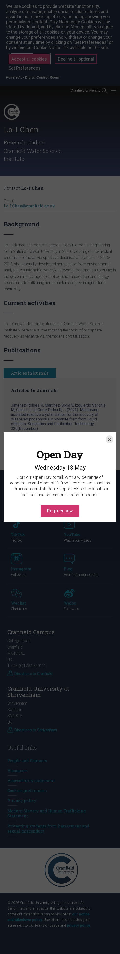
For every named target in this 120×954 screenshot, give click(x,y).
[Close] (109, 417)
